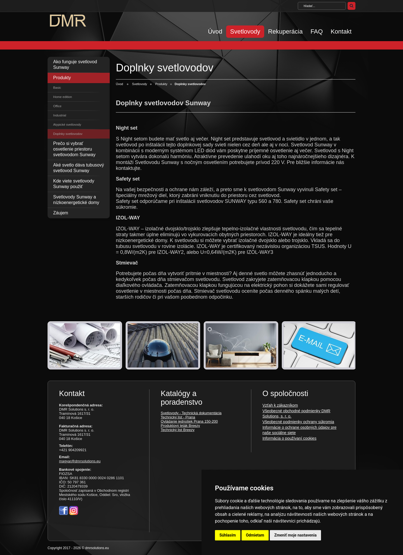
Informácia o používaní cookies (290, 438)
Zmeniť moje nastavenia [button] (295, 535)
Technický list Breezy (178, 430)
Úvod (215, 31)
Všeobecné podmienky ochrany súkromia (298, 422)
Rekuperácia (285, 31)
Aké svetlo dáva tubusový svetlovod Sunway (78, 168)
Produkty (62, 77)
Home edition (62, 97)
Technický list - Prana (178, 417)
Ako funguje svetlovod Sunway (75, 64)
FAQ (316, 31)
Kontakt (341, 31)
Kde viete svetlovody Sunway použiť (73, 184)
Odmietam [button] (255, 535)
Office (57, 106)
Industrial (59, 115)
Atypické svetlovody (67, 124)
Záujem (60, 212)
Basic (57, 87)
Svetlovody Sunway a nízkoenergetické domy (76, 200)
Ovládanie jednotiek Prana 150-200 (189, 421)
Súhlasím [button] (227, 535)
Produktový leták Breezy (180, 425)
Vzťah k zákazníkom (280, 405)
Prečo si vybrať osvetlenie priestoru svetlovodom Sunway (74, 149)
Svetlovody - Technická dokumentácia (191, 413)
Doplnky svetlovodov (67, 133)
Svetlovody (245, 31)
